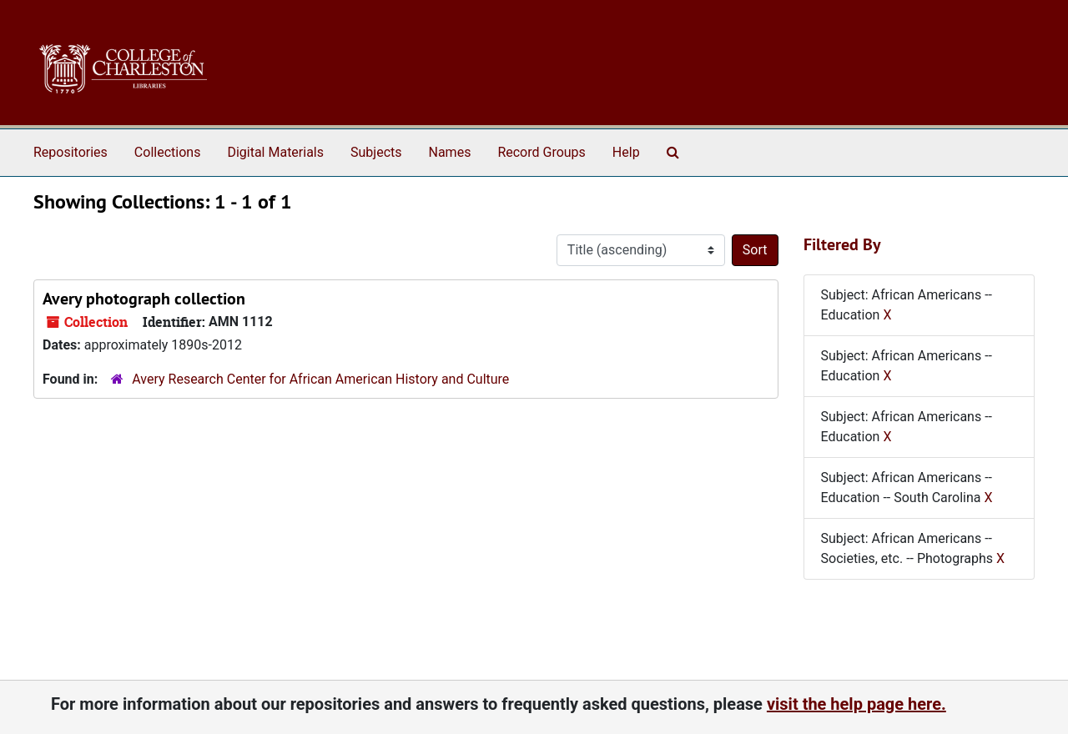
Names (450, 152)
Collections (167, 152)
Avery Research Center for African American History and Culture (320, 379)
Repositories (70, 152)
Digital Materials (275, 152)
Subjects (375, 152)
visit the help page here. (856, 704)
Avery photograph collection (144, 298)
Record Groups (541, 152)
